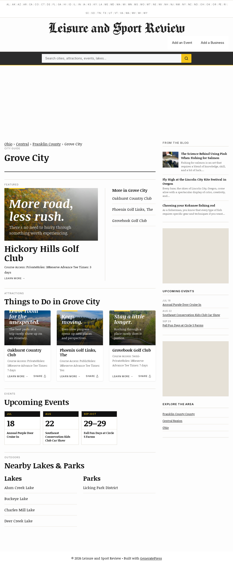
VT (116, 13)
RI (225, 4)
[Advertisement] (116, 98)
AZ (19, 4)
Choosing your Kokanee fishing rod (189, 205)
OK (208, 4)
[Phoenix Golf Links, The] (80, 327)
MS (136, 4)
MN (130, 4)
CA (31, 4)
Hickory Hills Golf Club (41, 253)
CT (43, 4)
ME (106, 4)
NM (178, 4)
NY (184, 4)
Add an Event (182, 43)
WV (134, 13)
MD (112, 4)
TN (99, 13)
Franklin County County (179, 414)
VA (121, 13)
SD (93, 13)
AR (25, 4)
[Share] (40, 376)
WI (139, 13)
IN (79, 4)
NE (154, 4)
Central (22, 143)
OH (202, 4)
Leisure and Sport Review (116, 27)
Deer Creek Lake (18, 520)
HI (65, 4)
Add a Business (212, 43)
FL (54, 4)
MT (149, 4)
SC (87, 13)
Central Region (172, 421)
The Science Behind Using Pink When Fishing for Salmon (204, 155)
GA (60, 4)
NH (166, 4)
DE (48, 4)
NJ (172, 4)
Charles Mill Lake (19, 509)
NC (190, 4)
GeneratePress (151, 558)
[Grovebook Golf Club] (132, 327)
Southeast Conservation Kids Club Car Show (191, 315)
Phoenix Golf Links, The (132, 209)
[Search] (186, 58)
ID (70, 4)
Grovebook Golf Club (129, 220)
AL (8, 4)
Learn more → (14, 278)
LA (100, 4)
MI (124, 4)
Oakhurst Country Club (132, 198)
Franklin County (47, 143)
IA (84, 4)
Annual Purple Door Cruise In (182, 305)
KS (89, 4)
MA (119, 4)
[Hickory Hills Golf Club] (51, 214)
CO (37, 4)
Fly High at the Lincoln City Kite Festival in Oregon (194, 181)
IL (74, 4)
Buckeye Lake (16, 498)
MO (142, 4)
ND (196, 4)
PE (220, 4)
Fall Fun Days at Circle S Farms (183, 325)
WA (128, 13)
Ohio (8, 143)
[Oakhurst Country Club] (27, 327)
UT (110, 13)
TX (104, 13)
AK (14, 4)
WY (145, 13)
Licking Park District (100, 487)
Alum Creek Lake (19, 487)
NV (160, 4)
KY (95, 4)
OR (214, 4)
